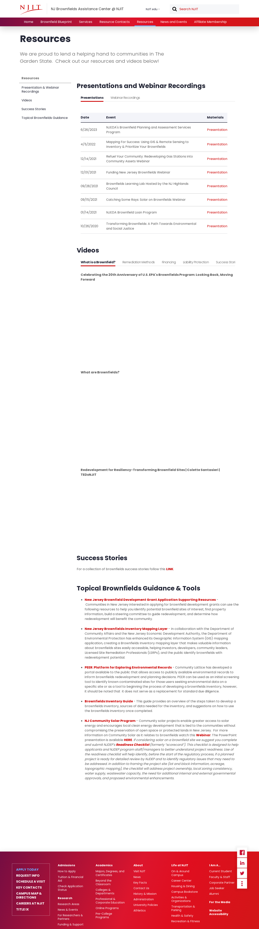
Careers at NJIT (30, 904)
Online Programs (107, 908)
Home (28, 22)
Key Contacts (29, 888)
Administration (143, 899)
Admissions (66, 865)
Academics (104, 865)
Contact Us (141, 888)
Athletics (139, 910)
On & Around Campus (180, 873)
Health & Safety (182, 915)
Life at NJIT (179, 865)
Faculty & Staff (219, 877)
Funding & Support (70, 924)
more (242, 884)
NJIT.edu (151, 9)
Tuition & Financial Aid (70, 878)
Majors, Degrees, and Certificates (110, 873)
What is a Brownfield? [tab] (98, 262)
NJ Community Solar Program (110, 721)
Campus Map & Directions (29, 896)
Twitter (242, 873)
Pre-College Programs (104, 915)
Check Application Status (70, 888)
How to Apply (67, 871)
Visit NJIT (139, 871)
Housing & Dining (183, 886)
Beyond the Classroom (104, 882)
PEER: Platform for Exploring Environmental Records (128, 667)
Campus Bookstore (184, 892)
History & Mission (145, 894)
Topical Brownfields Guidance (45, 118)
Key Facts (140, 882)
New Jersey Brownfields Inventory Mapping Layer (126, 629)
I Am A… (214, 865)
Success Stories (34, 109)
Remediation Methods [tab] (139, 262)
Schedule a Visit (30, 882)
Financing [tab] (169, 262)
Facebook (242, 853)
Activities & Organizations (181, 899)
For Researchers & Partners (70, 917)
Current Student (220, 871)
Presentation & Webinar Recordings (40, 89)
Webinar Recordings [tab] (125, 97)
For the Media (219, 902)
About (138, 865)
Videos (27, 100)
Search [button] (174, 9)
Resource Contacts (114, 22)
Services (85, 22)
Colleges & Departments (105, 891)
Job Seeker (216, 888)
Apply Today (27, 870)
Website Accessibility (218, 912)
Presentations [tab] (92, 97)
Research (65, 898)
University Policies (145, 905)
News (137, 877)
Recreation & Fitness (185, 921)
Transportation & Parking (183, 908)
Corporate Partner (221, 882)
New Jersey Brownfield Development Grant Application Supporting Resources (150, 599)
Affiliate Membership (210, 22)
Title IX (22, 909)
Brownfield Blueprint (56, 22)
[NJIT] (31, 10)
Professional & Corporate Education (110, 900)
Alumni (214, 894)
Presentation (217, 129)
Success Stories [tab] (227, 262)
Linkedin (242, 863)
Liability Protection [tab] (196, 262)
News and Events (173, 22)
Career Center (181, 880)
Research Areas (68, 904)
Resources (145, 22)
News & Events (68, 909)
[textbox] (204, 9)
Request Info (27, 876)
